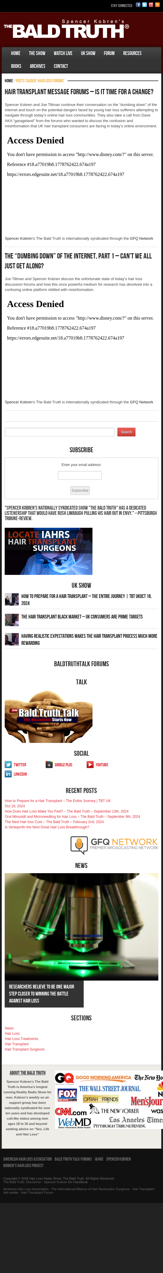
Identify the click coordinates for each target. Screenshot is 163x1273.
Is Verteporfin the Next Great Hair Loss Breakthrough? (47, 827)
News (9, 1028)
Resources (132, 53)
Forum (109, 53)
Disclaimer (33, 1182)
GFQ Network (141, 238)
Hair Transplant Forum (36, 1192)
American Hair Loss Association (27, 1159)
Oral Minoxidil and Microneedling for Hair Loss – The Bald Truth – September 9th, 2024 (72, 817)
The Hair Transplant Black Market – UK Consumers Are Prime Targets (82, 617)
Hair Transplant (16, 1044)
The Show (37, 53)
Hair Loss (12, 1034)
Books (16, 66)
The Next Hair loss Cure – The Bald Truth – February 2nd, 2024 (54, 822)
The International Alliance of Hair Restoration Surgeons (90, 1189)
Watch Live (63, 53)
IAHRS (99, 1159)
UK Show (88, 53)
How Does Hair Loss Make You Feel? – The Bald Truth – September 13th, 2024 (66, 811)
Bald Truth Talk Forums (73, 1159)
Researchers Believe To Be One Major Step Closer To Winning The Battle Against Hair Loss (41, 994)
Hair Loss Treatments (21, 1039)
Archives (37, 66)
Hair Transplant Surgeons (24, 1049)
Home (15, 53)
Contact (61, 66)
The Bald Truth (13, 1182)
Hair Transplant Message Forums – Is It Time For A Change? (79, 92)
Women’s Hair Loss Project (23, 1166)
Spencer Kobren (18, 238)
